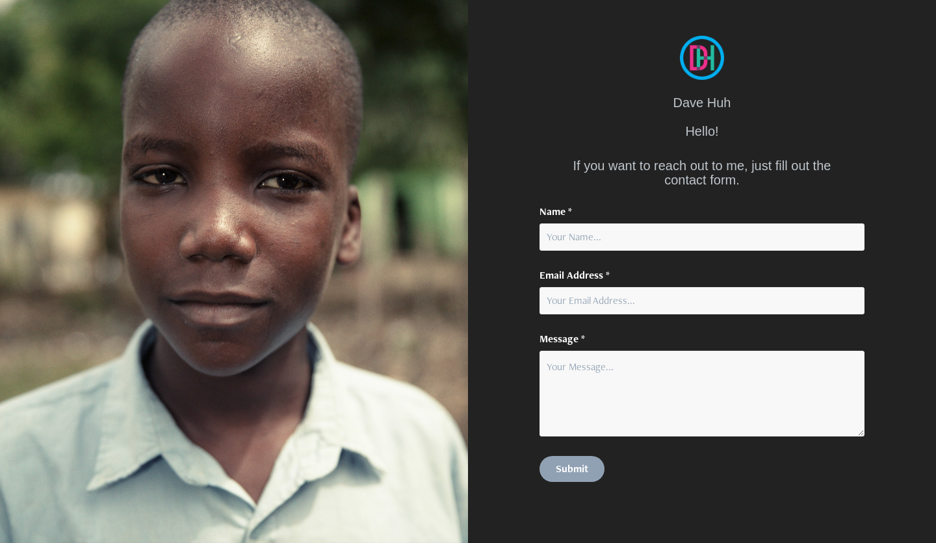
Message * (562, 339)
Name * (556, 212)
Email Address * (575, 275)
